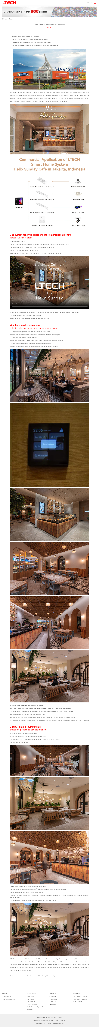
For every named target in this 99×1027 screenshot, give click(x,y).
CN (92, 3)
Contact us (59, 1017)
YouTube (53, 1002)
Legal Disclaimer (41, 1017)
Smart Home (30, 996)
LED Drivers (30, 999)
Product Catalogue (32, 1004)
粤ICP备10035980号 (41, 1023)
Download (29, 1009)
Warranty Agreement (9, 999)
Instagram (53, 996)
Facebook (53, 999)
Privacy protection (51, 1017)
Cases (11, 19)
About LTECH (7, 996)
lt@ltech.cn (81, 1002)
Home (5, 19)
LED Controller (31, 1002)
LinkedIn (53, 1004)
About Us (5, 993)
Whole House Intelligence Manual (36, 1007)
